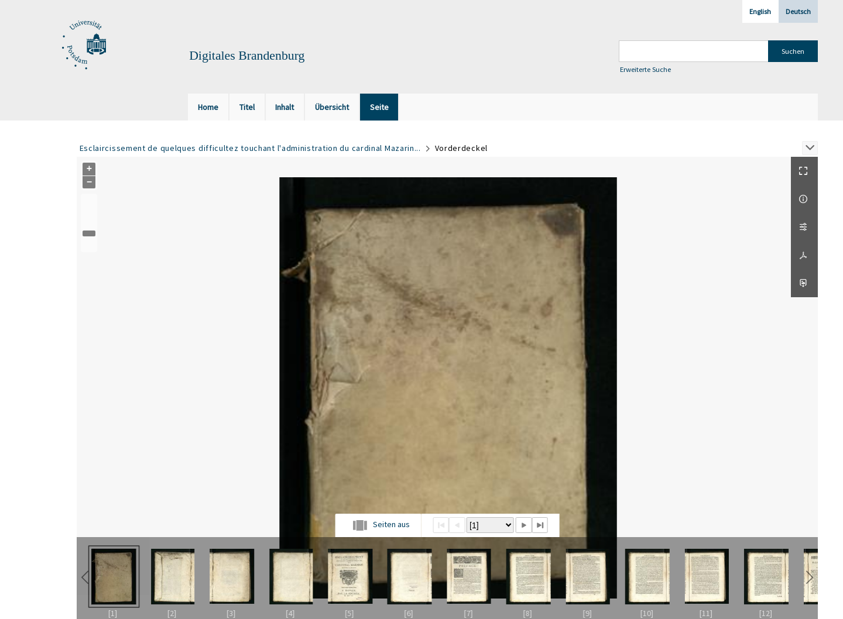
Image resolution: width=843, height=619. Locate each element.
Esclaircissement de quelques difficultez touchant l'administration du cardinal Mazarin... (250, 148)
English (760, 11)
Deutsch (798, 11)
